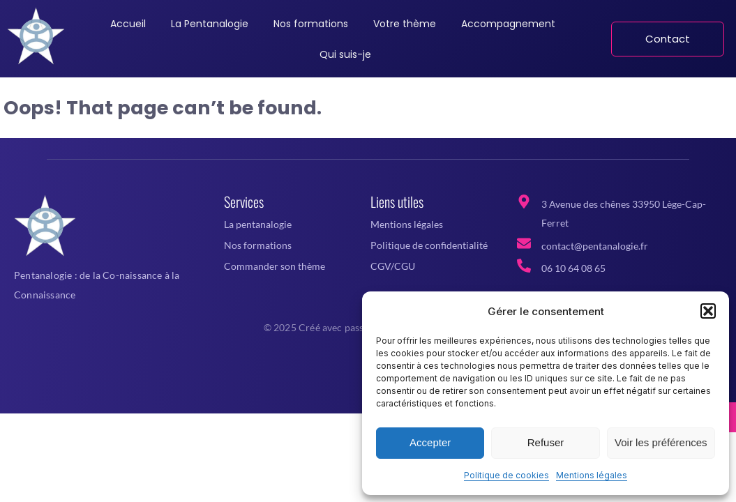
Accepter (430, 442)
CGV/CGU (392, 266)
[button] (708, 311)
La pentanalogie (258, 224)
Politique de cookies (506, 475)
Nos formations (258, 245)
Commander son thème (274, 266)
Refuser (545, 442)
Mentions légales (591, 475)
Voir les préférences (661, 442)
